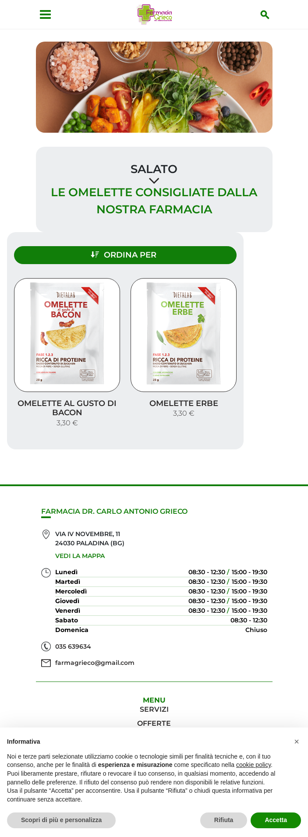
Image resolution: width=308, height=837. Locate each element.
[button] (297, 742)
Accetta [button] (276, 819)
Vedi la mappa (80, 556)
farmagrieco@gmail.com (95, 663)
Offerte (154, 723)
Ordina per (123, 255)
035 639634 (73, 646)
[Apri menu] (45, 14)
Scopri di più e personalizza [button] (61, 819)
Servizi (154, 709)
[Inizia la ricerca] (265, 14)
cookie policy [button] (253, 764)
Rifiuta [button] (224, 819)
